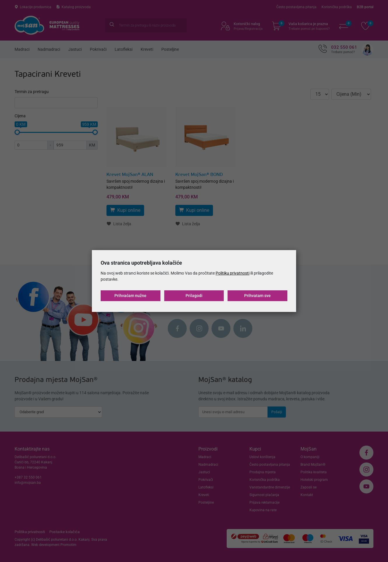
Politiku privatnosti (232, 273)
